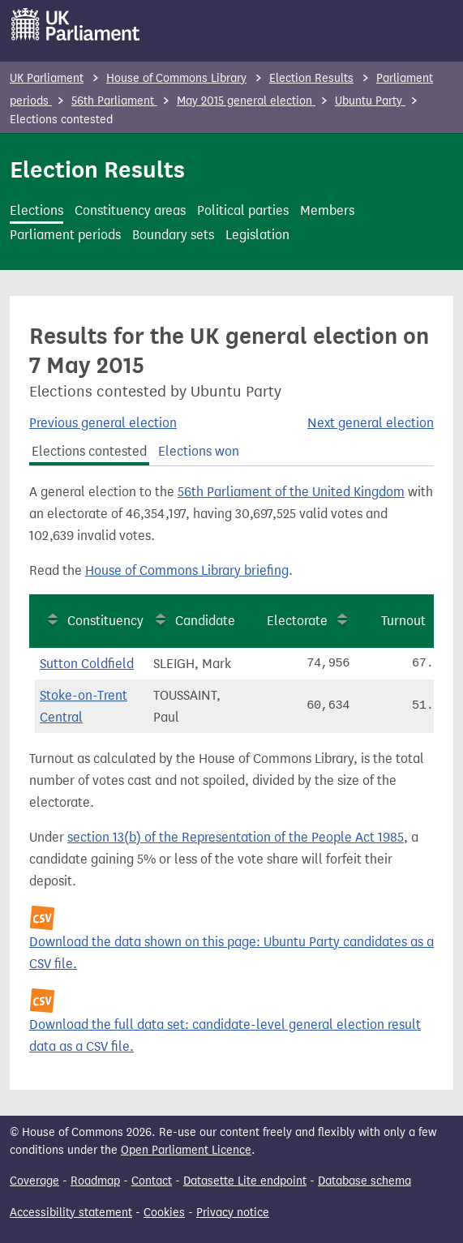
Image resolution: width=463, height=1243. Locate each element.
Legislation (257, 234)
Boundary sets (173, 234)
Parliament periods (65, 234)
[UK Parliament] (76, 24)
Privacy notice (232, 1212)
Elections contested (89, 451)
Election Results (311, 78)
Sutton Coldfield (87, 663)
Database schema (364, 1181)
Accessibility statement (71, 1212)
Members (327, 210)
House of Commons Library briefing (187, 570)
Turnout (403, 620)
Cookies (164, 1212)
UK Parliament (47, 78)
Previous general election (103, 423)
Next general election (370, 423)
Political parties (243, 210)
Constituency (105, 620)
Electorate (297, 620)
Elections (36, 210)
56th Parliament (114, 101)
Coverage (34, 1181)
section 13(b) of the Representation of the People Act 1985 (235, 837)
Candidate (205, 620)
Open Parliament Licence (186, 1150)
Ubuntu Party (370, 101)
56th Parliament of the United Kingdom (291, 491)
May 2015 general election (246, 101)
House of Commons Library (176, 78)
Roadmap (95, 1181)
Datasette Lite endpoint (245, 1181)
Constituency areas (130, 210)
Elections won (198, 451)
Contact (151, 1181)
